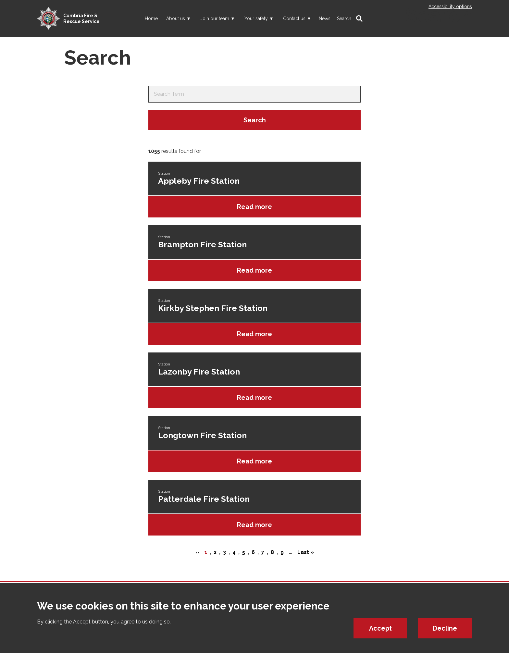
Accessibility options (450, 6)
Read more (254, 207)
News (324, 18)
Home (151, 18)
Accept (380, 628)
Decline (445, 628)
